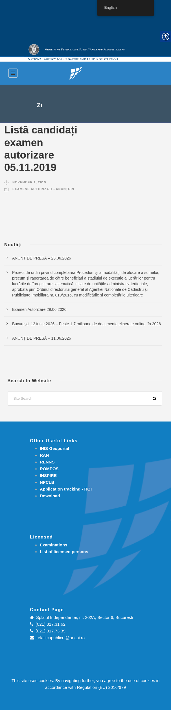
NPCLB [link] (47, 482)
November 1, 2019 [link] (29, 182)
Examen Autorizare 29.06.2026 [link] (39, 309)
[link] (76, 73)
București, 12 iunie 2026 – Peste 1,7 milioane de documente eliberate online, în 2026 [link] (86, 324)
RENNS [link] (47, 462)
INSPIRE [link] (48, 475)
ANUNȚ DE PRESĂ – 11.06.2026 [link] (41, 338)
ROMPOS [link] (49, 468)
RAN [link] (44, 455)
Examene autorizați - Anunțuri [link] (43, 189)
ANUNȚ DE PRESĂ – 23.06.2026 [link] (41, 258)
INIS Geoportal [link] (54, 448)
